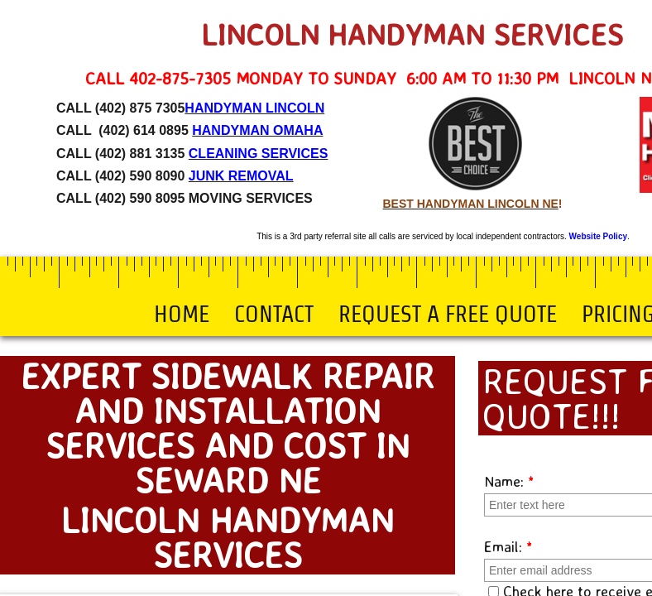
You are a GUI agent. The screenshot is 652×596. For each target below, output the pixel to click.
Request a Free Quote (447, 313)
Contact (274, 313)
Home (181, 313)
